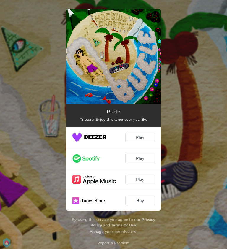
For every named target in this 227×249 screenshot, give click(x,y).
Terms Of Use (123, 225)
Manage (96, 231)
